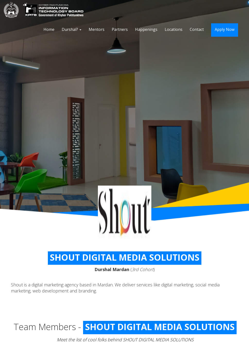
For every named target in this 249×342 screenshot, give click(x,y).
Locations (173, 29)
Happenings (146, 29)
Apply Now (224, 29)
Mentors (96, 29)
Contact (197, 29)
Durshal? (71, 29)
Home (48, 29)
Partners (120, 29)
